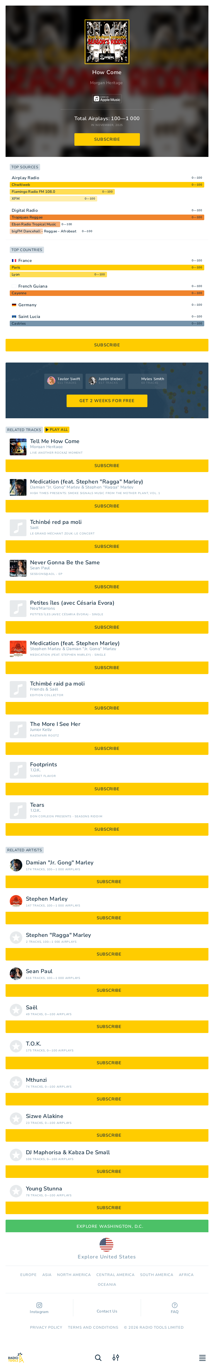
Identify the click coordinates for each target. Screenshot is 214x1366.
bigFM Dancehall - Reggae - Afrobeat (44, 231)
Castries (19, 323)
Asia (47, 1274)
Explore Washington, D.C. (107, 1226)
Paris (16, 267)
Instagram (39, 1308)
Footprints (43, 764)
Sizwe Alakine (44, 1116)
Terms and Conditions (93, 1327)
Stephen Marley (45, 648)
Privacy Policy (46, 1327)
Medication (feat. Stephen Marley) (75, 643)
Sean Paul (40, 568)
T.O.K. (35, 770)
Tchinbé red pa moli (56, 522)
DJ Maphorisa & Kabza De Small (68, 1152)
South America (157, 1274)
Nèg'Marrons (42, 608)
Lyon (16, 274)
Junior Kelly (41, 729)
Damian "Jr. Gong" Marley (55, 487)
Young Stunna (44, 1189)
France (25, 260)
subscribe (107, 139)
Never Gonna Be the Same (65, 562)
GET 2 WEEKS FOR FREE (107, 401)
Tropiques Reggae (27, 217)
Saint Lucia (29, 316)
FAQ (175, 1308)
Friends (37, 689)
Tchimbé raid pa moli (57, 684)
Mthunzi (36, 1080)
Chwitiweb (21, 184)
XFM (16, 198)
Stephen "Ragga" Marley (109, 487)
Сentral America (115, 1274)
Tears (37, 805)
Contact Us (107, 1308)
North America (74, 1274)
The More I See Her (55, 724)
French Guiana (32, 286)
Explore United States (107, 1249)
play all (57, 429)
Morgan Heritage (106, 83)
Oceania (107, 1284)
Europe (28, 1274)
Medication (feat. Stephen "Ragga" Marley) (86, 482)
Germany (27, 305)
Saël (34, 527)
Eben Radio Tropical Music (34, 224)
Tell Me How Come (54, 441)
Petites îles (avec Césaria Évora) (72, 603)
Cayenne (19, 293)
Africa (186, 1274)
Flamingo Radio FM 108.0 (33, 191)
